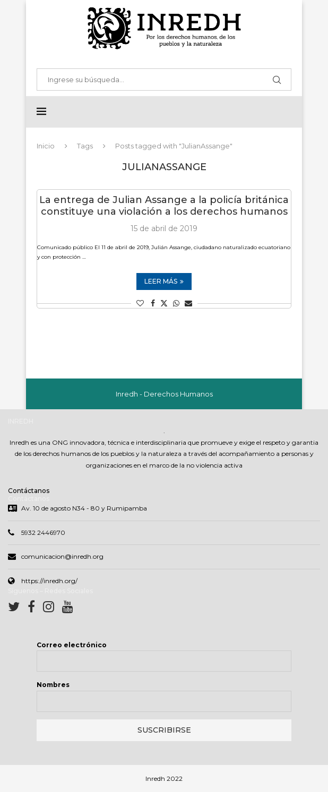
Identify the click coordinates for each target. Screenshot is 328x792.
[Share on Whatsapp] (176, 303)
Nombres (53, 685)
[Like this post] (140, 303)
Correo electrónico (72, 645)
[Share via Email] (188, 303)
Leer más (164, 281)
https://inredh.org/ (49, 581)
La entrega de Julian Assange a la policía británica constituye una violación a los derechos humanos (164, 205)
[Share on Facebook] (153, 303)
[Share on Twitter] (164, 303)
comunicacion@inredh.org (62, 556)
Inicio (46, 146)
